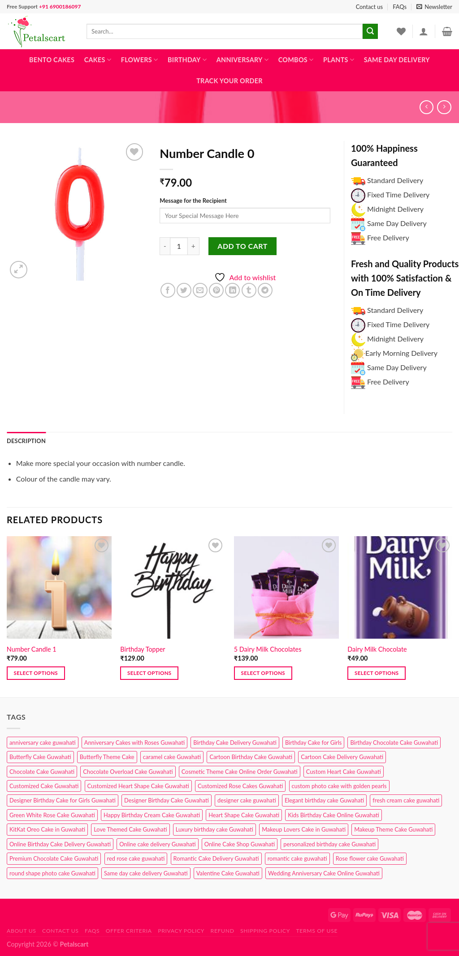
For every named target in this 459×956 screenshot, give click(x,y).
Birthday (187, 59)
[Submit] (370, 31)
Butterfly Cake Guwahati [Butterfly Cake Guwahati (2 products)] (40, 756)
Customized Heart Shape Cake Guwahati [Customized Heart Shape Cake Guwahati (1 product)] (138, 786)
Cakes (97, 59)
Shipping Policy (265, 930)
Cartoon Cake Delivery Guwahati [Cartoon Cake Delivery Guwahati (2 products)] (342, 756)
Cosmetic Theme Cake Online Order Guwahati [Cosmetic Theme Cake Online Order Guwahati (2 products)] (240, 771)
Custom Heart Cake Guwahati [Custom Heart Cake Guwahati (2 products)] (343, 771)
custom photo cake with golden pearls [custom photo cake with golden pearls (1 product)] (339, 786)
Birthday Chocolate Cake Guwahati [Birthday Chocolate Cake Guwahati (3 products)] (394, 742)
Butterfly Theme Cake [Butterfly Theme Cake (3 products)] (107, 756)
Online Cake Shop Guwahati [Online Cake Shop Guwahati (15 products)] (239, 844)
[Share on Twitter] (184, 290)
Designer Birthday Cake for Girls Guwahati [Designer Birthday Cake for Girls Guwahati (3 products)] (62, 800)
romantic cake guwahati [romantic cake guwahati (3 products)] (297, 858)
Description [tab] (26, 440)
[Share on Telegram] (265, 290)
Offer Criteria (129, 930)
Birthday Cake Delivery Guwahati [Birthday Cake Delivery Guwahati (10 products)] (235, 742)
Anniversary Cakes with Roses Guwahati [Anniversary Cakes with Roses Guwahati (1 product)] (134, 742)
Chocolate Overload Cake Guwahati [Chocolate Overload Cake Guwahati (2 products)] (128, 771)
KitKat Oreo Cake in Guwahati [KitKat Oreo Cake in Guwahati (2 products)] (47, 829)
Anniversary (242, 59)
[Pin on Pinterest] (216, 290)
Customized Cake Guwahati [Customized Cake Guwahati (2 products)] (43, 786)
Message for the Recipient (193, 200)
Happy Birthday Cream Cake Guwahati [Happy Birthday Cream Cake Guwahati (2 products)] (152, 815)
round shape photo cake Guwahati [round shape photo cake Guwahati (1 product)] (52, 873)
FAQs (400, 6)
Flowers (139, 59)
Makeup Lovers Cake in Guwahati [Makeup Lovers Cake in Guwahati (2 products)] (304, 829)
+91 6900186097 (60, 6)
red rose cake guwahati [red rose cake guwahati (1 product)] (136, 858)
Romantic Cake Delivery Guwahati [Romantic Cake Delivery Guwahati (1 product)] (216, 858)
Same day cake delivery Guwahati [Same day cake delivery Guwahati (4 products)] (146, 873)
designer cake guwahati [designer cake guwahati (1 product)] (246, 800)
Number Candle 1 (31, 649)
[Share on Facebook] (167, 290)
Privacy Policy (181, 930)
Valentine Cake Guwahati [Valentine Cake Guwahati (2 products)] (228, 873)
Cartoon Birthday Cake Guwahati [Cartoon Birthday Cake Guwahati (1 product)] (250, 756)
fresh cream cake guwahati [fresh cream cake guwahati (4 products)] (405, 800)
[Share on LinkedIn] (232, 290)
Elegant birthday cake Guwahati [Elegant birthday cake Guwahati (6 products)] (324, 800)
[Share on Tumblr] (249, 290)
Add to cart (242, 246)
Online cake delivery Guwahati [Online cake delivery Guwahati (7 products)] (157, 844)
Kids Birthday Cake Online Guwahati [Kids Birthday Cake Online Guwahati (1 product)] (333, 815)
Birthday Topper (142, 649)
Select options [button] (36, 673)
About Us (21, 930)
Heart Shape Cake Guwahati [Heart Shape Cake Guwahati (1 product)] (243, 815)
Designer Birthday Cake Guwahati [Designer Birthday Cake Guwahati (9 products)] (166, 800)
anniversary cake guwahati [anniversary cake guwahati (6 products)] (42, 742)
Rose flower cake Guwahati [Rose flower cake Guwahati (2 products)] (370, 858)
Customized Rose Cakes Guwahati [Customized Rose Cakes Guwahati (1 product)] (240, 786)
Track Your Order (229, 81)
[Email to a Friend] (200, 290)
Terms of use (317, 930)
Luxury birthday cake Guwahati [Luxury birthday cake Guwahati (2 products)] (214, 829)
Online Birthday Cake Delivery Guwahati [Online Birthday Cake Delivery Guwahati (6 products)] (60, 844)
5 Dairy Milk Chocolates (268, 649)
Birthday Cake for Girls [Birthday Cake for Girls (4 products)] (313, 742)
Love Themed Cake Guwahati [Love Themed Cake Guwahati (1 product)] (130, 829)
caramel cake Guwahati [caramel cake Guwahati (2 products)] (172, 756)
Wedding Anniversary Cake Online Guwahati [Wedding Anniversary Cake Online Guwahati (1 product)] (324, 873)
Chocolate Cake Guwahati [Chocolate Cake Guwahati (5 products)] (41, 771)
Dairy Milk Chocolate (377, 649)
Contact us (369, 6)
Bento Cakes (51, 60)
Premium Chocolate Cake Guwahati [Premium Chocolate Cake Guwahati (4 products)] (53, 858)
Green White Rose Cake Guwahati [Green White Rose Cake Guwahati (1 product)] (52, 815)
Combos (296, 59)
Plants (338, 59)
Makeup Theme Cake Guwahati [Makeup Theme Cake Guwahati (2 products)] (393, 829)
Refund (222, 930)
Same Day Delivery (397, 60)
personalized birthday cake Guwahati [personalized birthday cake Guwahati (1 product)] (329, 844)
